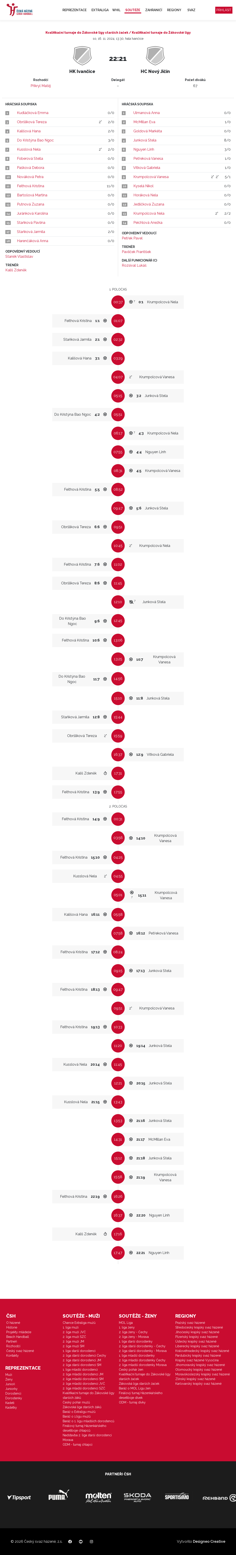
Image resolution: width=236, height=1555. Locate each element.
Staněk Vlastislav (19, 256)
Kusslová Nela (29, 149)
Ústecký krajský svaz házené (195, 1341)
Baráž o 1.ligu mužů (77, 1416)
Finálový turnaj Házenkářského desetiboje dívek (141, 1395)
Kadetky (11, 1407)
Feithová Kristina (30, 186)
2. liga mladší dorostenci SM (83, 1379)
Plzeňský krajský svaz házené (196, 1337)
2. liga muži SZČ (74, 1337)
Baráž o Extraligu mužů (79, 1412)
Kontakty (12, 1355)
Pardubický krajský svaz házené (198, 1355)
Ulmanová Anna (146, 113)
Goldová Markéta (147, 131)
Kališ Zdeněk (16, 270)
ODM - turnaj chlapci (77, 1444)
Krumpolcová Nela (148, 213)
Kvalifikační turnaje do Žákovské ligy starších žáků (88, 1395)
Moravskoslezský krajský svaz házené (202, 1374)
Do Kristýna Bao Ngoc (35, 140)
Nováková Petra (30, 177)
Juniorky (11, 1389)
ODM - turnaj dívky (132, 1402)
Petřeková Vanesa (148, 158)
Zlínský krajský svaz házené (195, 1379)
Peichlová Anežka (147, 222)
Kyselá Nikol (143, 186)
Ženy (9, 1379)
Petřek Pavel (132, 238)
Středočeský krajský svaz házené (199, 1327)
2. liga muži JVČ (74, 1332)
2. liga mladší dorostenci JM (83, 1374)
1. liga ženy (127, 1327)
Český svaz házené (20, 1351)
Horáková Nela (145, 195)
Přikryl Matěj (41, 86)
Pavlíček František (136, 252)
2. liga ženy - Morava (134, 1337)
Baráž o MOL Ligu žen (135, 1388)
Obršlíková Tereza (32, 122)
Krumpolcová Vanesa (151, 177)
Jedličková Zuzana (148, 204)
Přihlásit (223, 10)
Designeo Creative (209, 1541)
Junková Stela (144, 140)
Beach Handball (17, 1337)
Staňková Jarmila (31, 232)
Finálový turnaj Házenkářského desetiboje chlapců (84, 1428)
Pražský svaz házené (190, 1323)
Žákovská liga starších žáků (82, 1407)
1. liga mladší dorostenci (80, 1369)
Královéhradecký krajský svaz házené (202, 1351)
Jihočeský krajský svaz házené (197, 1332)
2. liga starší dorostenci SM (82, 1365)
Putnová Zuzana (30, 204)
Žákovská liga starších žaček (139, 1383)
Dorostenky (13, 1398)
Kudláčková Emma (32, 113)
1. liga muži (71, 1327)
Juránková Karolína (32, 213)
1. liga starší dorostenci (79, 1351)
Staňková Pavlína (31, 222)
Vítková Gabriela (146, 168)
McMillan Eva (144, 122)
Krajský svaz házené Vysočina (197, 1360)
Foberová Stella (30, 158)
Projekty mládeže (18, 1332)
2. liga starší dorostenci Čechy (84, 1355)
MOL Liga (126, 1323)
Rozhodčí (13, 1346)
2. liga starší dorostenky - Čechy (142, 1346)
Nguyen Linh (143, 149)
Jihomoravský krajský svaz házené (200, 1365)
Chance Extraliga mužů (79, 1323)
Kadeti (9, 1403)
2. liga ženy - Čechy (133, 1332)
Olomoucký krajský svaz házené (198, 1369)
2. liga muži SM (73, 1346)
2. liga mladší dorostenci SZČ (84, 1388)
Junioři (10, 1384)
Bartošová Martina (32, 195)
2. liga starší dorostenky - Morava (143, 1351)
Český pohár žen (131, 1369)
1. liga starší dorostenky (136, 1341)
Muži (8, 1374)
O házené (13, 1323)
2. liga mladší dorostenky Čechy (142, 1360)
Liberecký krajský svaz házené (197, 1346)
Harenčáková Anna (32, 241)
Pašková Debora (30, 168)
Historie (11, 1327)
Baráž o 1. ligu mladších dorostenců (88, 1421)
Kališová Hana (29, 131)
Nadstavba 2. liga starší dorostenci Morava (87, 1437)
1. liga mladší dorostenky (137, 1355)
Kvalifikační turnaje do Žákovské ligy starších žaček (145, 1376)
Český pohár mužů (76, 1402)
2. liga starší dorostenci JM (82, 1360)
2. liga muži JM (73, 1341)
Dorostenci (13, 1393)
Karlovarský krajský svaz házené (198, 1383)
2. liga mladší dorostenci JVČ (84, 1383)
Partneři (11, 1341)
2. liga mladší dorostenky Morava (143, 1365)
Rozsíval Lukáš (134, 265)
